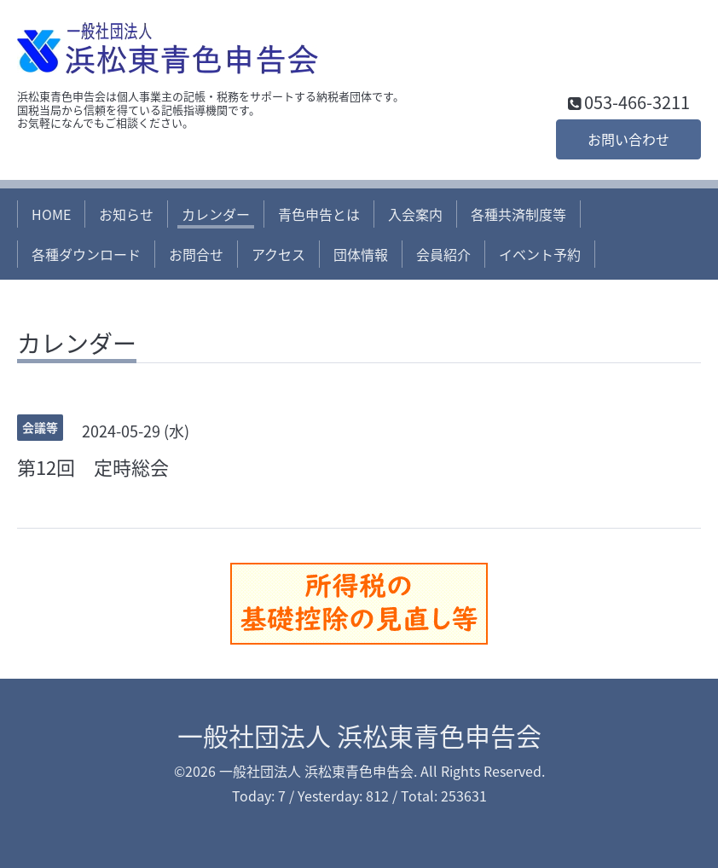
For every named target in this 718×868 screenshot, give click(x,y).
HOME (51, 214)
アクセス (278, 254)
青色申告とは (319, 214)
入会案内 (415, 214)
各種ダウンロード (86, 254)
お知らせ (126, 214)
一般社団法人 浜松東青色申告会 (359, 735)
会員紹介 (443, 254)
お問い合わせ (628, 139)
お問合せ (196, 254)
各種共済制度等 (518, 214)
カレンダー (216, 214)
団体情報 (360, 254)
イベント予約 (540, 254)
